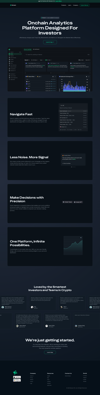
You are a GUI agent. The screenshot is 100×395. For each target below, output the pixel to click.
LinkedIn (84, 379)
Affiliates (31, 379)
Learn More (58, 1)
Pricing (31, 377)
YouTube (84, 381)
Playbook (49, 383)
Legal (31, 383)
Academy (49, 381)
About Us (31, 375)
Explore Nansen (84, 5)
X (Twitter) (85, 375)
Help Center (49, 385)
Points (48, 379)
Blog (48, 377)
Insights (48, 375)
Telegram (85, 377)
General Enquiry (68, 375)
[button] (64, 5)
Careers (31, 381)
